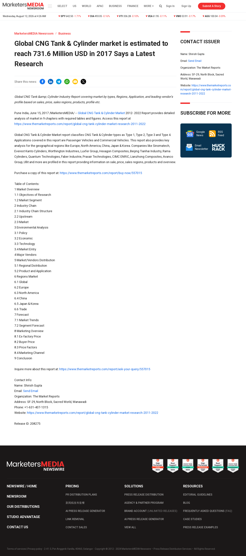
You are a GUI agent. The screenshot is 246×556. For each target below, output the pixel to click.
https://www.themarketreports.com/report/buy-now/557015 (101, 173)
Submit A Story (211, 6)
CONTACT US (17, 527)
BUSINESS (115, 6)
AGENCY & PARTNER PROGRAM (143, 502)
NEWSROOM (16, 496)
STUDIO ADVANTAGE (23, 517)
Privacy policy (35, 548)
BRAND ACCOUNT (150, 511)
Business (64, 33)
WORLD (86, 6)
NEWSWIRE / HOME (22, 486)
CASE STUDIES (192, 519)
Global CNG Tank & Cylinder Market (101, 113)
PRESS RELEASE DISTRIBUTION (143, 494)
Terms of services (16, 548)
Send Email (30, 391)
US (74, 6)
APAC (100, 6)
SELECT (62, 6)
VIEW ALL (130, 527)
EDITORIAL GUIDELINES (197, 494)
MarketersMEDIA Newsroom (33, 33)
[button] (49, 6)
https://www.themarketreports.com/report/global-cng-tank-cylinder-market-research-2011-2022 (80, 124)
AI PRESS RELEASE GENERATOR (85, 511)
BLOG (186, 502)
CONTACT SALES (76, 527)
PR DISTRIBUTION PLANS (81, 494)
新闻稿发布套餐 (75, 502)
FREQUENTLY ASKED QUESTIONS (207, 511)
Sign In (170, 6)
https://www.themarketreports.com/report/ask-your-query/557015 (104, 369)
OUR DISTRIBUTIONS (23, 507)
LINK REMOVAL (75, 519)
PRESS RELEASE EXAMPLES (200, 527)
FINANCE (132, 6)
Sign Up (186, 6)
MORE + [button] (149, 6)
